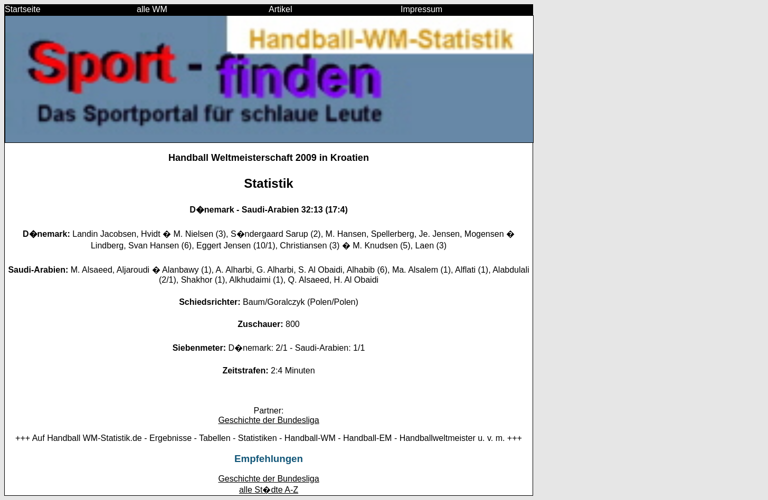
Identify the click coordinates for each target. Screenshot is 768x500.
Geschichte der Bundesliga (268, 420)
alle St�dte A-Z (268, 489)
